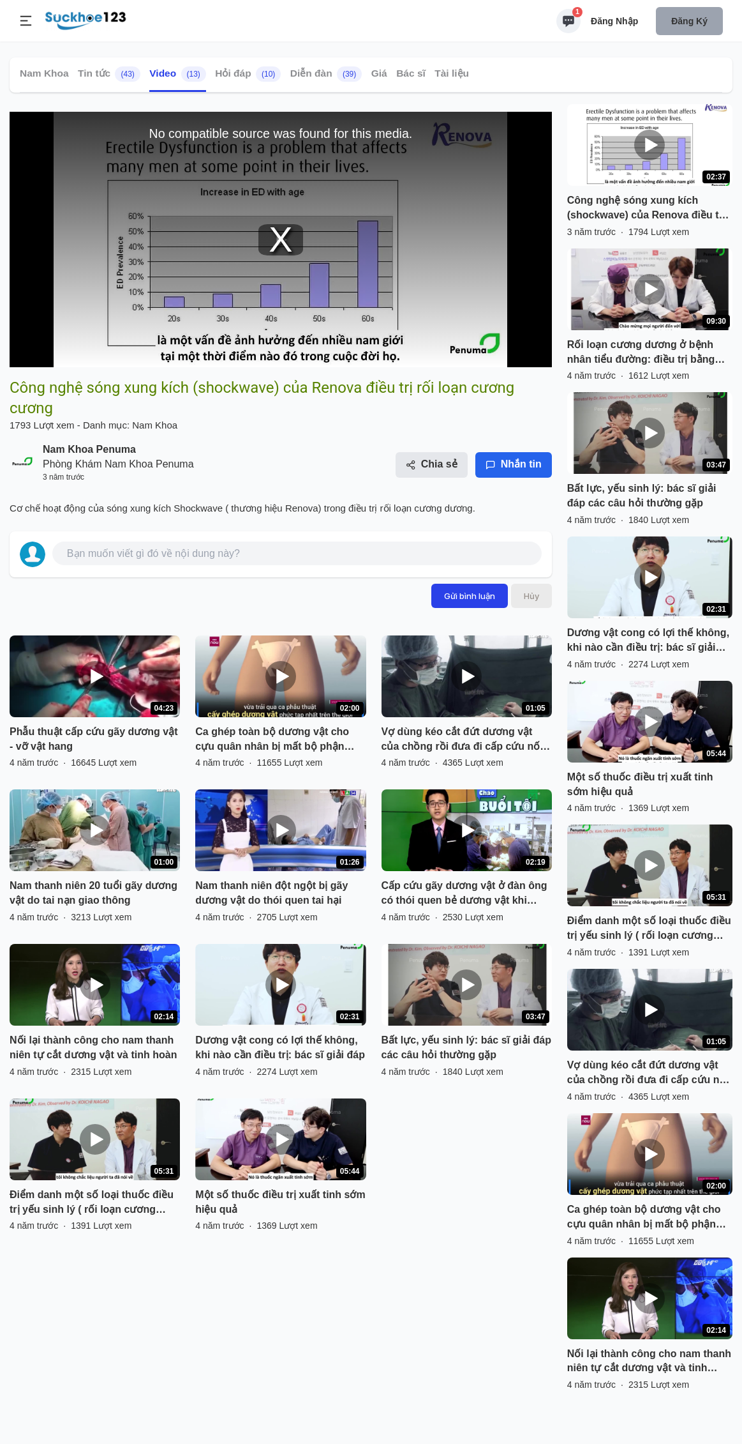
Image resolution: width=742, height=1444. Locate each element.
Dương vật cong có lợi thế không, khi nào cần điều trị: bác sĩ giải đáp (280, 1047)
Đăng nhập (614, 21)
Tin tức (109, 74)
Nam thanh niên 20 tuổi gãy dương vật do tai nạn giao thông (93, 893)
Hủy (531, 596)
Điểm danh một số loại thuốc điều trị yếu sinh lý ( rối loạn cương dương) (92, 1203)
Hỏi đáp (248, 74)
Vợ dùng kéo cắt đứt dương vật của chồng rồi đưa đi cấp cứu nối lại (462, 740)
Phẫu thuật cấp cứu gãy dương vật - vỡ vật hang (94, 739)
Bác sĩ (411, 73)
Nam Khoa (44, 73)
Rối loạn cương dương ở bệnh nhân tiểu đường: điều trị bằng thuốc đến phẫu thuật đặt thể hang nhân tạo (641, 353)
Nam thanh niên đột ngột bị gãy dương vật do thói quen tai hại (271, 893)
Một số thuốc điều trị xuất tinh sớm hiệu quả (280, 1202)
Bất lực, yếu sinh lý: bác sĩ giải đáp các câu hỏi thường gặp (467, 1047)
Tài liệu (451, 73)
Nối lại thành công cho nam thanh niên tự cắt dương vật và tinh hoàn (93, 1047)
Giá (379, 73)
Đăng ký (689, 21)
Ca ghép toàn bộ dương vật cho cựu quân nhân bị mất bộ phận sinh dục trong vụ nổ (272, 740)
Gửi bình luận (469, 596)
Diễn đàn (326, 74)
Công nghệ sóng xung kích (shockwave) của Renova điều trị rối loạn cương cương (646, 209)
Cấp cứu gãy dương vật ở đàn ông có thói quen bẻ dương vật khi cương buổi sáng (464, 894)
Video (177, 74)
